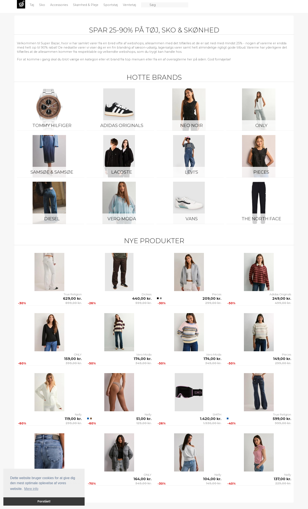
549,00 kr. (143, 483)
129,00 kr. (143, 423)
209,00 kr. (211, 298)
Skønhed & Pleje (86, 5)
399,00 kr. (74, 363)
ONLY (261, 125)
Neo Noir (191, 125)
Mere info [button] (31, 489)
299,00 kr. (213, 303)
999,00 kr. (283, 423)
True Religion (73, 294)
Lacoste (121, 172)
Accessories (59, 5)
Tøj (32, 5)
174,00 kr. (142, 359)
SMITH (217, 414)
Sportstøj (111, 5)
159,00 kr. (73, 359)
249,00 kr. (281, 298)
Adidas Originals (121, 125)
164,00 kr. (142, 479)
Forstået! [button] (44, 501)
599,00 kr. (143, 303)
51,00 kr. (143, 419)
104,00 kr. (212, 479)
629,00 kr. (72, 298)
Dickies (146, 294)
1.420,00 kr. (210, 419)
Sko (42, 5)
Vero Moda (121, 218)
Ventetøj (130, 5)
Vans (192, 218)
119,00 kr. (73, 419)
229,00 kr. (283, 483)
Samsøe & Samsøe (51, 172)
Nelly (78, 414)
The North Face (261, 218)
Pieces (261, 172)
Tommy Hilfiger (52, 125)
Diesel (52, 218)
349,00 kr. (143, 363)
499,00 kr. (283, 303)
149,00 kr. (282, 359)
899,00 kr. (73, 303)
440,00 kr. (141, 298)
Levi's (191, 172)
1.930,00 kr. (212, 423)
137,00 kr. (282, 479)
